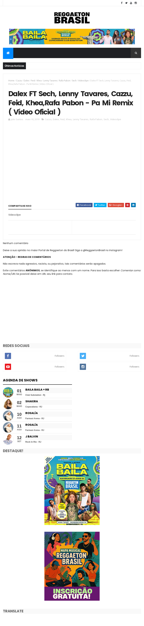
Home (11, 80)
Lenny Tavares (50, 80)
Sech (74, 80)
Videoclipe (83, 80)
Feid (33, 80)
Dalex (26, 80)
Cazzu (19, 80)
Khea (39, 80)
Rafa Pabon (64, 80)
